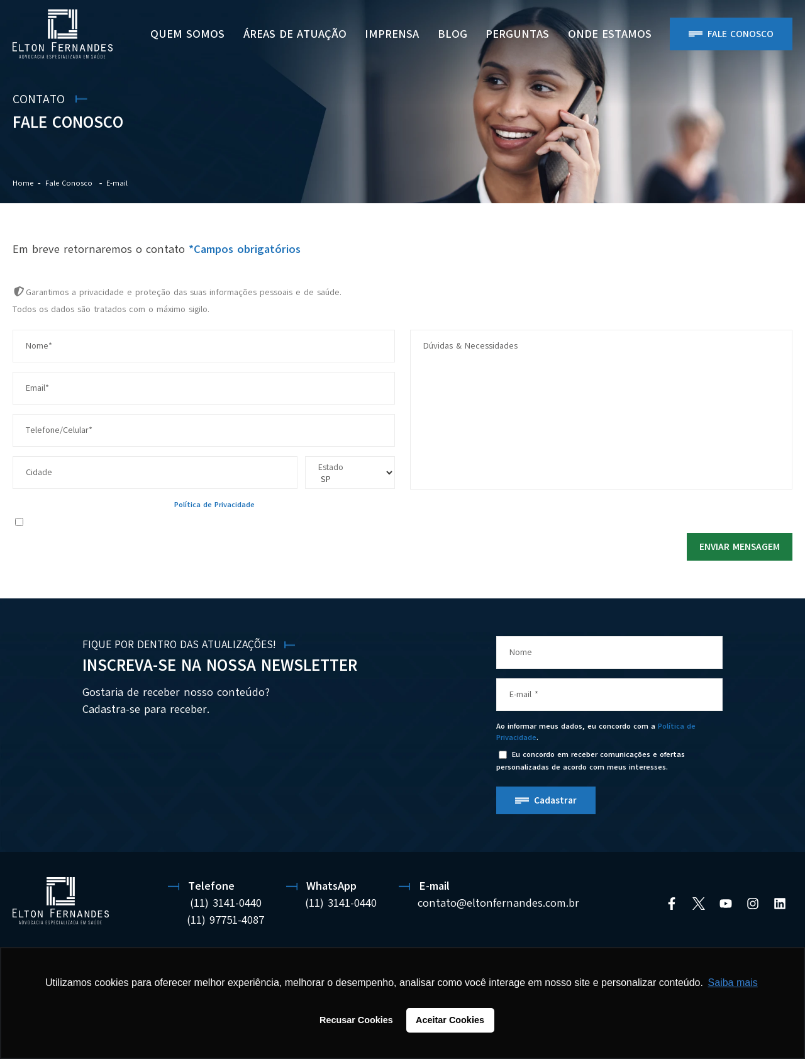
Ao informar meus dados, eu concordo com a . (135, 505)
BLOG (452, 34)
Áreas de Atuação (295, 34)
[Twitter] (698, 903)
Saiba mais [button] (733, 982)
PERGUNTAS (517, 34)
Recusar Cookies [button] (356, 1020)
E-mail (117, 183)
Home (23, 183)
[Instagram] (752, 903)
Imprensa (392, 34)
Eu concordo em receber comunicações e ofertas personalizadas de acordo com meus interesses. (195, 521)
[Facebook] (671, 903)
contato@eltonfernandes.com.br (498, 903)
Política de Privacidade (214, 505)
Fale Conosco (741, 34)
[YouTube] (725, 903)
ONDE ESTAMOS (610, 34)
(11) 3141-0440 (226, 903)
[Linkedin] (779, 903)
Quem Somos (187, 34)
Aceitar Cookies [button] (450, 1020)
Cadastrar (555, 800)
